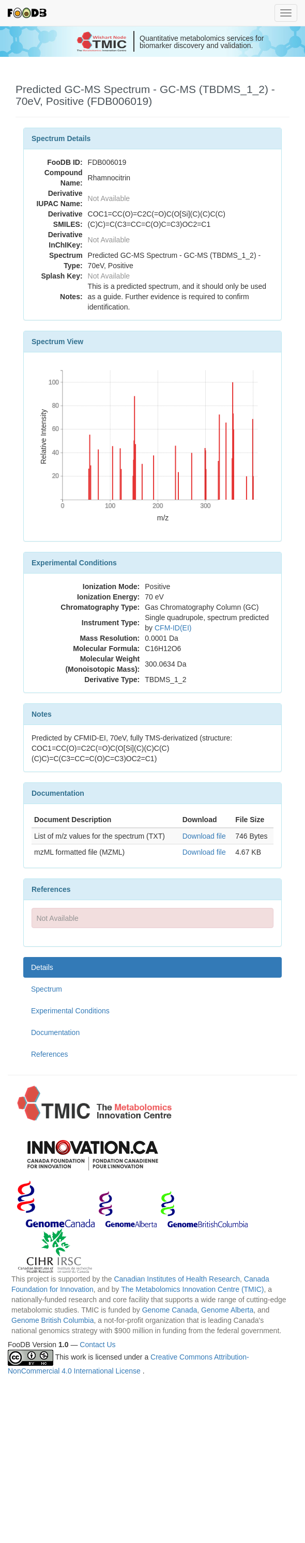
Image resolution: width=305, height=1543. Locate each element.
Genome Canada (169, 1310)
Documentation (55, 1032)
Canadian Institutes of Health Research (177, 1279)
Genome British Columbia (52, 1320)
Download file (204, 836)
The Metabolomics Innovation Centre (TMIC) (192, 1289)
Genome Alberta (227, 1310)
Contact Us (97, 1344)
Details (42, 967)
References (49, 1054)
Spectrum (46, 989)
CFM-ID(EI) (173, 628)
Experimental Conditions (70, 1011)
